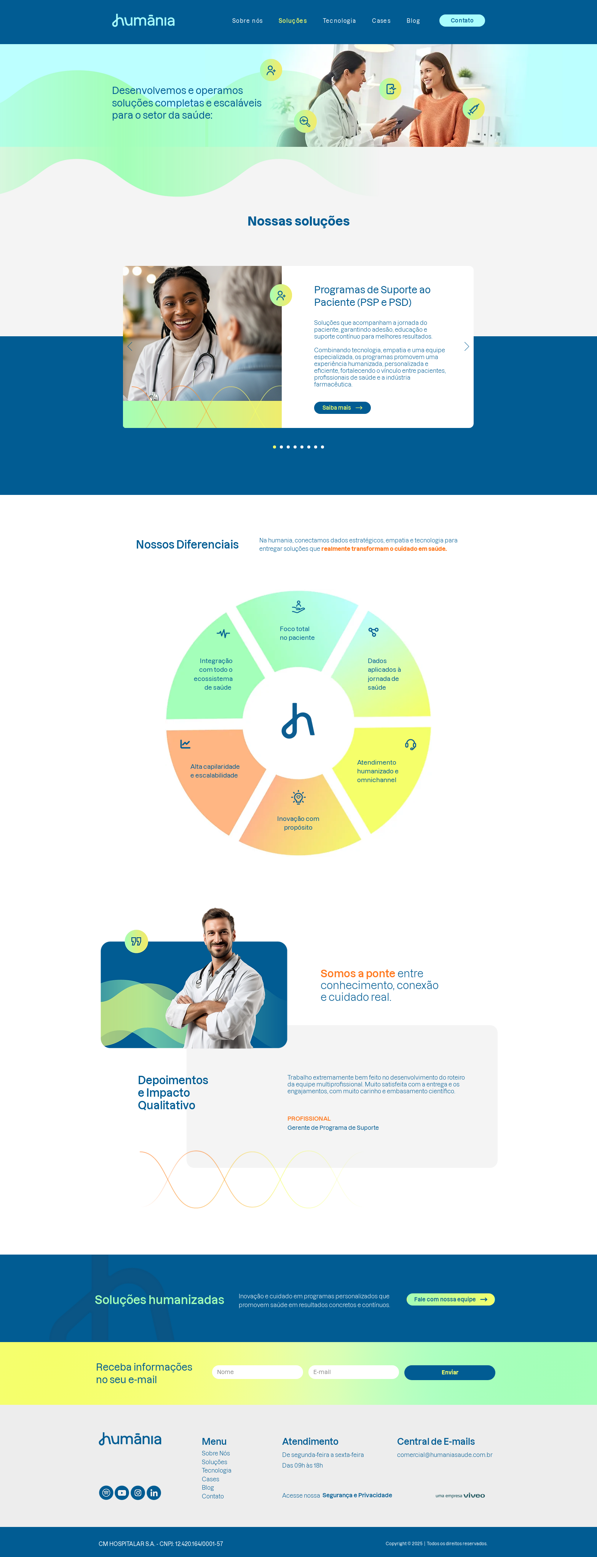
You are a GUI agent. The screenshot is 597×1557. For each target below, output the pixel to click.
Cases (210, 1479)
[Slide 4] (295, 446)
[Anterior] (130, 347)
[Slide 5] (301, 446)
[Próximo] (467, 347)
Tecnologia (216, 1470)
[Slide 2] (281, 446)
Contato (213, 1496)
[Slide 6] (308, 446)
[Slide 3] (288, 446)
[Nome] (255, 1372)
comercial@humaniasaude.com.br (445, 1455)
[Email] (351, 1372)
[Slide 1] (274, 446)
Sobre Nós (216, 1453)
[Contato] (462, 20)
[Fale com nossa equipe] (451, 1299)
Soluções (214, 1462)
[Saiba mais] (342, 408)
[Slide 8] (322, 446)
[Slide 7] (315, 446)
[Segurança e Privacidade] (357, 1495)
